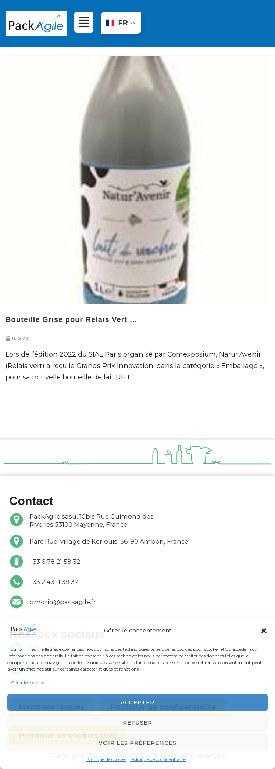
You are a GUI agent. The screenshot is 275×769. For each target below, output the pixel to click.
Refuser (137, 722)
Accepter (137, 702)
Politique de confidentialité (158, 759)
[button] (264, 630)
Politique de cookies (106, 759)
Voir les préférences (137, 742)
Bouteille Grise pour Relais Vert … (72, 319)
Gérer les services (28, 682)
